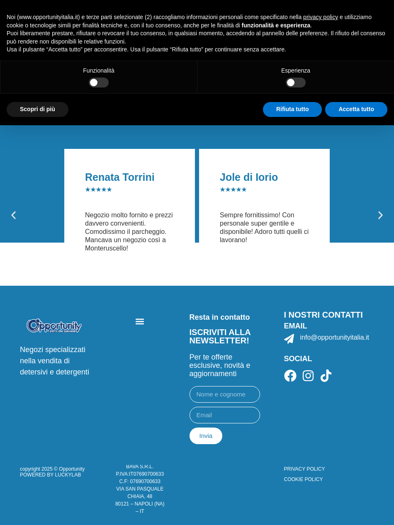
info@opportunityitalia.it (335, 337)
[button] (13, 215)
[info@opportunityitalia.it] (289, 339)
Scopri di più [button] (37, 109)
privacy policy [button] (320, 17)
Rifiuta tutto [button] (292, 109)
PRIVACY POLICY (304, 469)
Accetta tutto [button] (356, 109)
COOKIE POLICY (303, 479)
